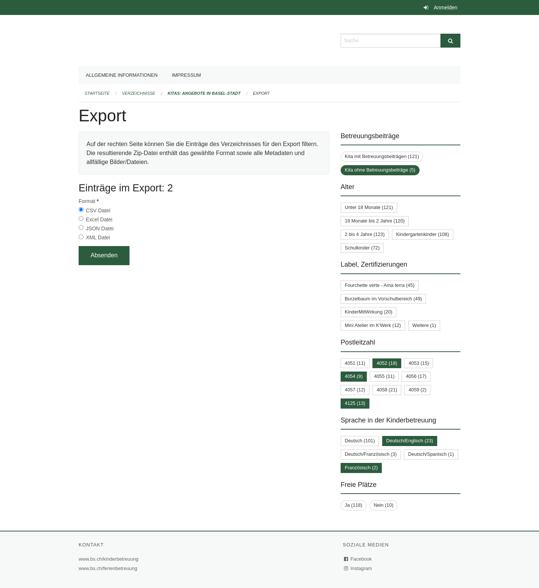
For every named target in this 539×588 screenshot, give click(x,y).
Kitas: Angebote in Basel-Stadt (204, 93)
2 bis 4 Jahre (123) (365, 234)
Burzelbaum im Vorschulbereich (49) (383, 298)
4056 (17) (416, 376)
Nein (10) (383, 505)
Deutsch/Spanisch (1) (431, 454)
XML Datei (98, 237)
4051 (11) (355, 363)
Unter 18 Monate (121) (369, 207)
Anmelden (445, 7)
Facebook (358, 559)
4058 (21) (387, 389)
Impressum (186, 75)
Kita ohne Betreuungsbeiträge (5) (380, 170)
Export (261, 93)
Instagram (358, 568)
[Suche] (450, 41)
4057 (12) (355, 389)
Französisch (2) (361, 467)
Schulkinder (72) (362, 248)
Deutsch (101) (360, 440)
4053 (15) (418, 363)
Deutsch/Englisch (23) (409, 440)
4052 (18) (387, 363)
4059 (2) (417, 389)
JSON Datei (99, 228)
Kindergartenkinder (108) (422, 234)
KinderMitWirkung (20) (368, 312)
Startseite (97, 93)
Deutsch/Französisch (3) (371, 454)
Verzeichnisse (138, 93)
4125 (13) (355, 403)
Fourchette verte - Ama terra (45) (379, 285)
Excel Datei (99, 219)
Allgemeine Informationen (122, 75)
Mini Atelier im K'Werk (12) (373, 325)
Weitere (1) (424, 325)
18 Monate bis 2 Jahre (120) (375, 221)
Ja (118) (353, 505)
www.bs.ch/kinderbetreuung (109, 559)
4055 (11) (384, 376)
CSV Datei (98, 210)
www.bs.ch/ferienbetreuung (109, 568)
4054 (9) (354, 376)
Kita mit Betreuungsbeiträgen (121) (382, 156)
